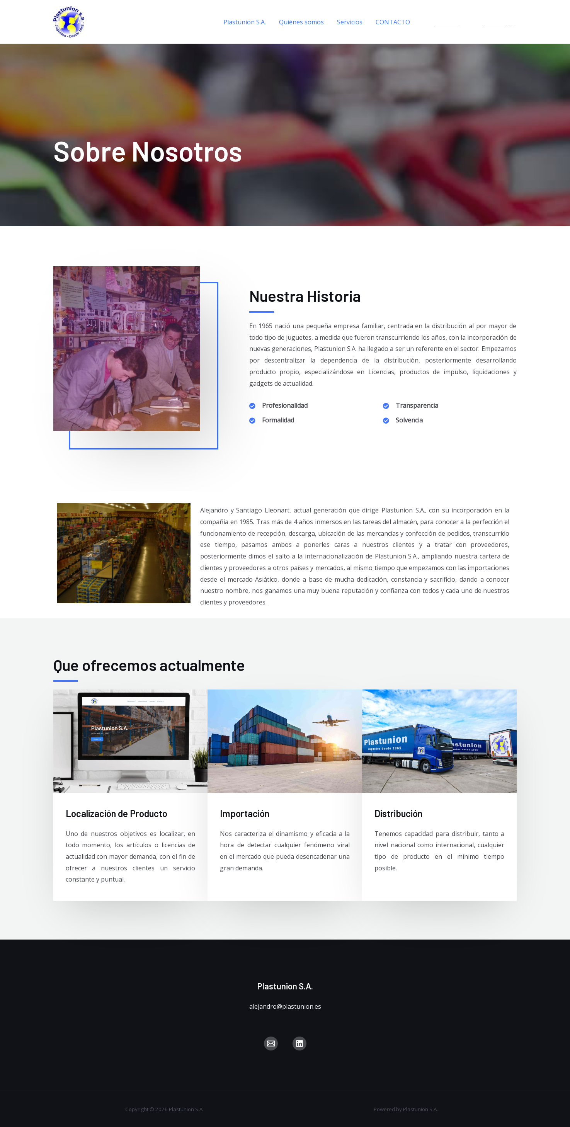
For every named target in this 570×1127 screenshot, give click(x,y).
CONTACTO (393, 22)
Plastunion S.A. (247, 22)
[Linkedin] (443, 22)
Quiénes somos (303, 22)
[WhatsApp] (495, 22)
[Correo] (271, 1043)
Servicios (351, 22)
